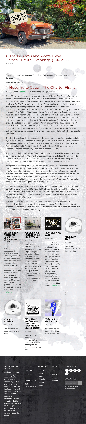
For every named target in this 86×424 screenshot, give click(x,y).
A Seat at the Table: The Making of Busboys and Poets (11, 237)
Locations (28, 374)
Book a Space (41, 372)
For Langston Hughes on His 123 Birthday (32, 235)
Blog (53, 371)
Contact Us (29, 371)
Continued (8, 292)
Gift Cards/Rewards (30, 385)
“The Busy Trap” (70, 238)
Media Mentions (55, 379)
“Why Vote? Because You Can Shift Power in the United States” (32, 323)
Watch (54, 374)
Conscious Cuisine (9, 320)
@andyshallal (24, 91)
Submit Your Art (42, 384)
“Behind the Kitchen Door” (52, 320)
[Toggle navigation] (7, 3)
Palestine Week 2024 (53, 234)
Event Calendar (42, 378)
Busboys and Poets (20, 19)
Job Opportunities (30, 379)
